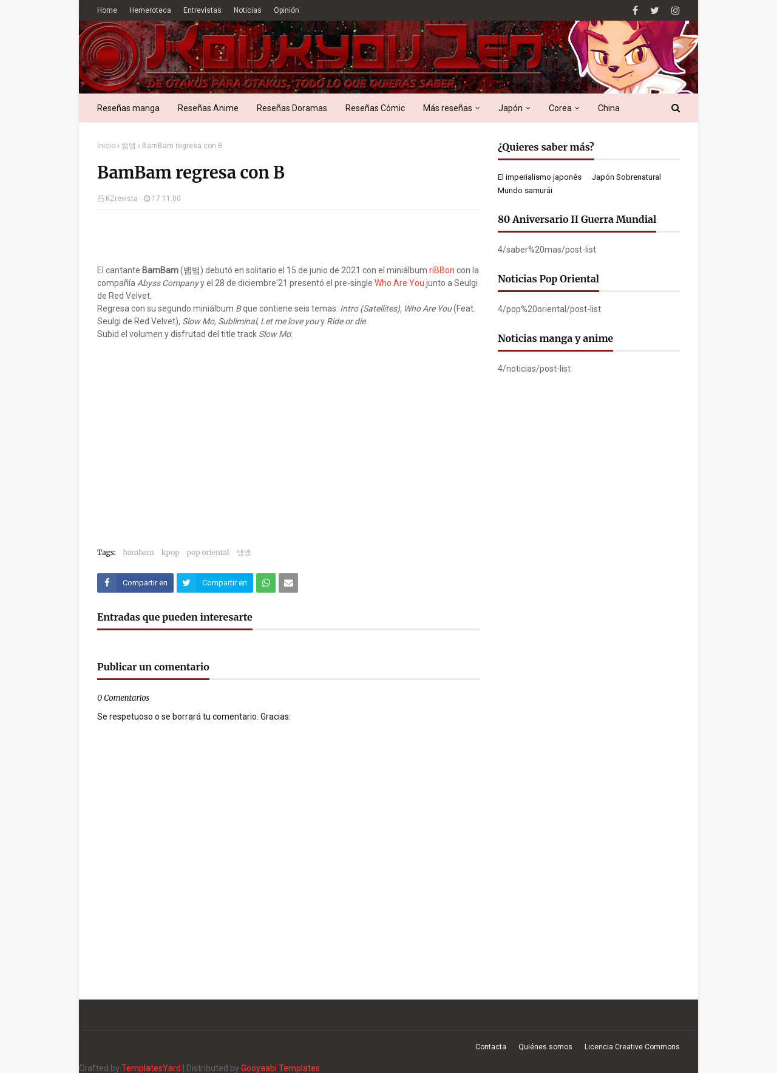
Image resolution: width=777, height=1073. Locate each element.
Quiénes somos (545, 1047)
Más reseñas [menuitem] (447, 108)
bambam (138, 552)
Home (107, 10)
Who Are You (399, 283)
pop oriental (208, 552)
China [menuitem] (609, 108)
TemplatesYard (151, 1068)
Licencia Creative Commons (632, 1047)
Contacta (490, 1047)
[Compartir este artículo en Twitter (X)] (215, 583)
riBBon (442, 270)
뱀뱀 (128, 145)
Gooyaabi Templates (280, 1068)
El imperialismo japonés (540, 177)
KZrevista (122, 198)
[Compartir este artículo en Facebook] (135, 583)
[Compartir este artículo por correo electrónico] (288, 583)
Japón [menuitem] (510, 108)
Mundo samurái (525, 190)
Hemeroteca (150, 10)
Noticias (248, 10)
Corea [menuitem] (560, 108)
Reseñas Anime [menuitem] (208, 108)
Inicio (106, 145)
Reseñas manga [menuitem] (128, 108)
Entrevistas (202, 10)
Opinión (286, 10)
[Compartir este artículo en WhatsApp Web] (266, 583)
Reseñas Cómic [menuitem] (375, 108)
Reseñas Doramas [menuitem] (292, 108)
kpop (170, 552)
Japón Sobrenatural (626, 177)
